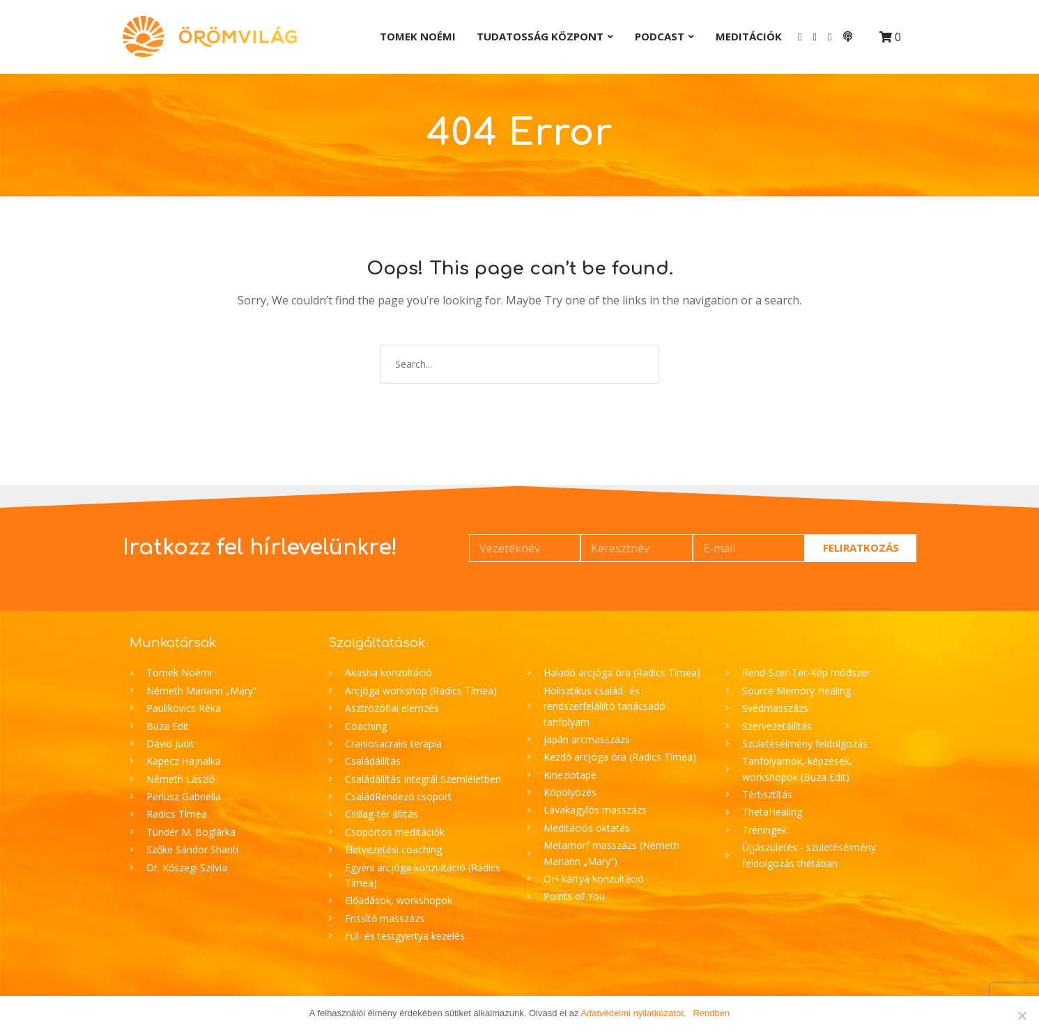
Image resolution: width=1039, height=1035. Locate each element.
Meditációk (749, 36)
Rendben (711, 1013)
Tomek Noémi (418, 36)
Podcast (659, 36)
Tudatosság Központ (540, 36)
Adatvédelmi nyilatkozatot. (633, 1013)
